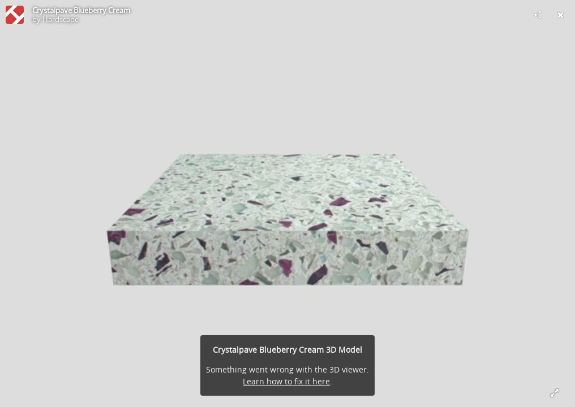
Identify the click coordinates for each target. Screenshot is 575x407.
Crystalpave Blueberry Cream (81, 10)
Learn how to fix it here (286, 381)
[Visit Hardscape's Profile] (15, 15)
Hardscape (60, 19)
